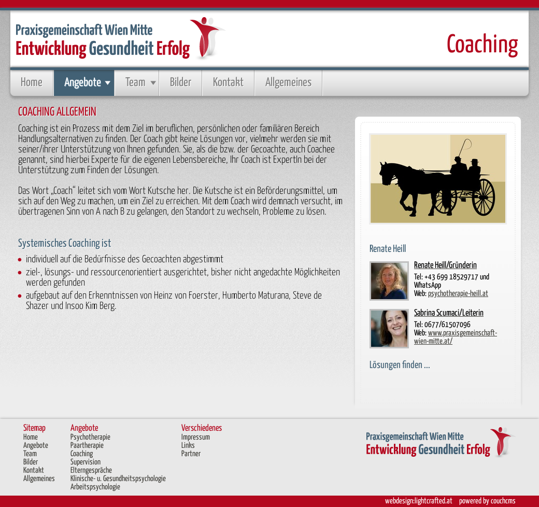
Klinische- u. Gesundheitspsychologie (118, 479)
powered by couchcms (487, 501)
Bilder (180, 83)
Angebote (82, 83)
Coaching (81, 454)
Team (135, 83)
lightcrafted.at (433, 501)
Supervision (85, 462)
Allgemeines (288, 83)
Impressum (195, 437)
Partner (191, 454)
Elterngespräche (91, 470)
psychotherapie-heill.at (458, 294)
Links (188, 445)
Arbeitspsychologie (95, 487)
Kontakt (228, 83)
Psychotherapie (90, 437)
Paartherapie (87, 445)
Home (31, 83)
